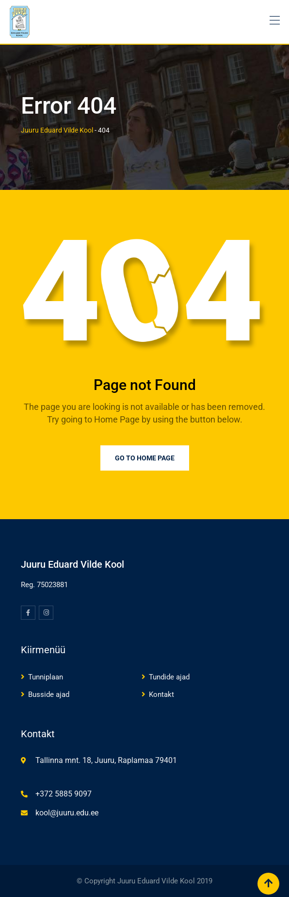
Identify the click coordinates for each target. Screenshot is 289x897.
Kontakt (161, 694)
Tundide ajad (169, 677)
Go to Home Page (145, 458)
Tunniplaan (45, 677)
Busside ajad (48, 694)
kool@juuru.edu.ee (66, 812)
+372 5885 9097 (63, 793)
